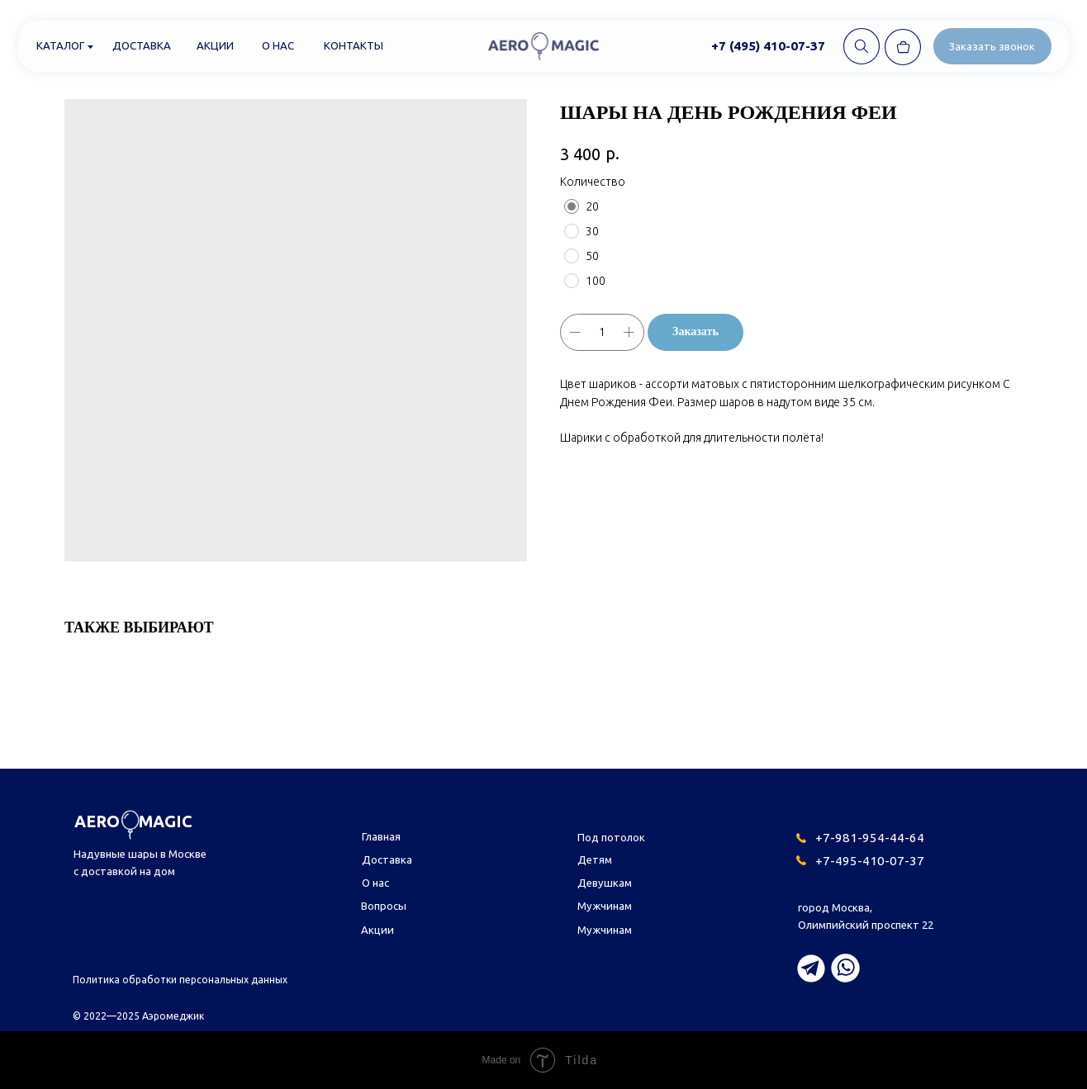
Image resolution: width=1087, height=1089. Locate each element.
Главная (381, 836)
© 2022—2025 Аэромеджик (138, 1016)
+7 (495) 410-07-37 (768, 46)
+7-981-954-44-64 (869, 838)
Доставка (141, 45)
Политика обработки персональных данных (180, 979)
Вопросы (383, 905)
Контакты (353, 45)
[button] (992, 46)
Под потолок (611, 837)
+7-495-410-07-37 (869, 861)
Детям (594, 859)
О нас (278, 45)
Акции (215, 45)
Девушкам (604, 882)
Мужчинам (604, 905)
